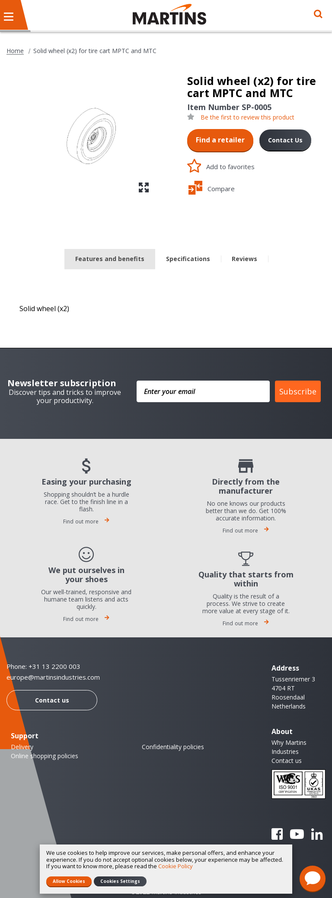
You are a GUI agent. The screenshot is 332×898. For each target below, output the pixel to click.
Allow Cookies (69, 881)
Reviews (244, 259)
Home (15, 51)
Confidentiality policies (173, 747)
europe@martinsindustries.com (53, 677)
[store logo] (169, 14)
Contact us (52, 700)
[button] (144, 187)
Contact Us (285, 140)
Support (24, 735)
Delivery (22, 747)
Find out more (86, 521)
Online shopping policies (44, 756)
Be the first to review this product (247, 117)
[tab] (109, 259)
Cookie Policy (175, 866)
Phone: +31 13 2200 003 (43, 666)
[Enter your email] (203, 391)
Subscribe (297, 391)
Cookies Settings (120, 881)
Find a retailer (220, 140)
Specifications (188, 259)
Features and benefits (109, 259)
